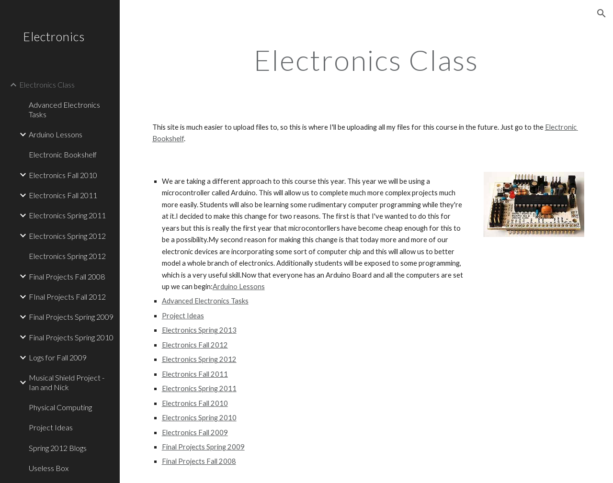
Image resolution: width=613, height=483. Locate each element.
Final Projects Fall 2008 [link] (67, 276)
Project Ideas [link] (51, 427)
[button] (601, 13)
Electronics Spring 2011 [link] (67, 215)
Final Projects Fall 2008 (199, 461)
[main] (366, 59)
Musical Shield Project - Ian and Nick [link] (66, 382)
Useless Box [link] (48, 467)
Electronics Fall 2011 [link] (63, 195)
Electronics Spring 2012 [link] (67, 235)
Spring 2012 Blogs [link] (58, 447)
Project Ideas (183, 316)
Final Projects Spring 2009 (203, 447)
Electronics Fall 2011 (195, 374)
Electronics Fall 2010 (195, 403)
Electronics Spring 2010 (199, 418)
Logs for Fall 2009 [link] (58, 357)
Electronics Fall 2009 (195, 432)
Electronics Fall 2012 (195, 345)
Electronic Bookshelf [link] (63, 154)
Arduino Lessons (239, 286)
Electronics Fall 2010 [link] (63, 175)
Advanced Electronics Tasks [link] (64, 109)
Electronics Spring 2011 (199, 388)
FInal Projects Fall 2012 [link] (67, 296)
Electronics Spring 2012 (199, 359)
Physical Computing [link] (60, 407)
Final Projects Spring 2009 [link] (71, 316)
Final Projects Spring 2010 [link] (71, 337)
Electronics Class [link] (47, 84)
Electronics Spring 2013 (199, 330)
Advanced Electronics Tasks (205, 301)
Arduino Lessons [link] (55, 134)
